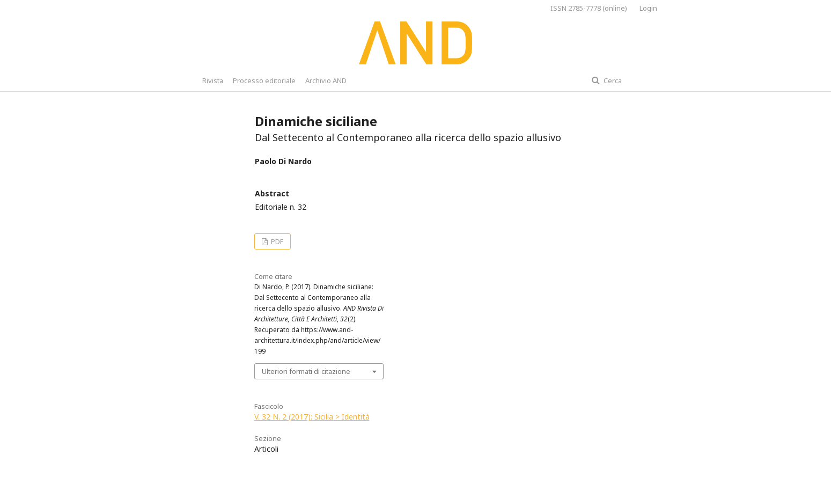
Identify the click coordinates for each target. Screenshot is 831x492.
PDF (276, 241)
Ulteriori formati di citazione (306, 371)
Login (648, 8)
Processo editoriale (264, 80)
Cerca (612, 80)
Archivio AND (326, 80)
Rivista (212, 80)
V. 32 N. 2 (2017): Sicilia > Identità (312, 417)
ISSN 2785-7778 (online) (588, 8)
